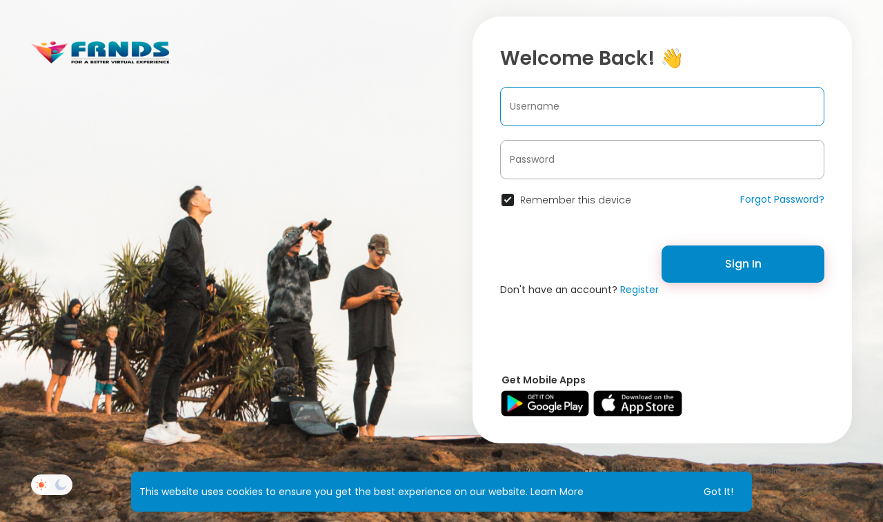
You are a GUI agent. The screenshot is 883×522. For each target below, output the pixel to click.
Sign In (743, 264)
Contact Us (819, 470)
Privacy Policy (755, 470)
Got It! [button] (718, 492)
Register (639, 290)
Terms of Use (686, 470)
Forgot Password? (782, 199)
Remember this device (575, 200)
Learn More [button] (557, 492)
